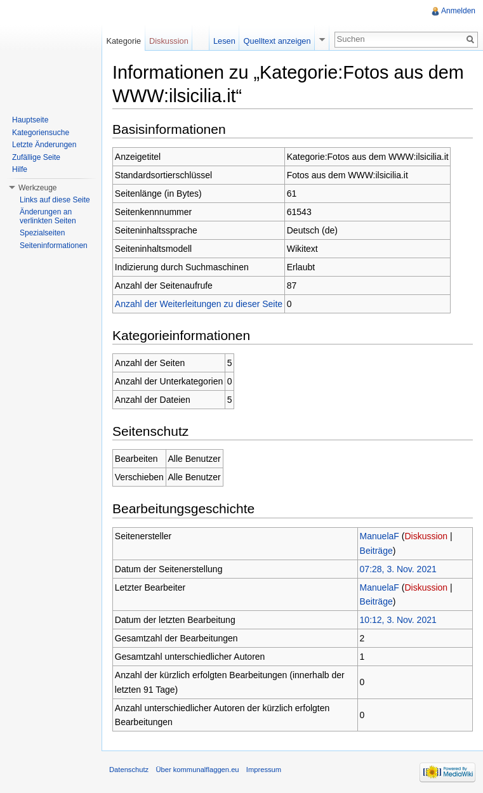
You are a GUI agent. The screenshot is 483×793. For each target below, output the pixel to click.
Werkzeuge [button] (37, 187)
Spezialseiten (42, 232)
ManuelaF (379, 536)
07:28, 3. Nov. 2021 (398, 569)
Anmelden (458, 10)
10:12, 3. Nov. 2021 (398, 620)
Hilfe (19, 169)
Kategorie (123, 41)
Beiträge (376, 551)
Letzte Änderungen (44, 144)
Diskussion (425, 536)
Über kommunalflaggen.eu (197, 769)
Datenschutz (129, 769)
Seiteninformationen (54, 245)
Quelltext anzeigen (277, 41)
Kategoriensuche (40, 132)
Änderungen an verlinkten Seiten (48, 216)
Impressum (263, 769)
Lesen (224, 41)
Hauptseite (30, 119)
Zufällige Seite (36, 157)
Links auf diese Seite (55, 199)
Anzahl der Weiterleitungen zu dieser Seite (198, 304)
